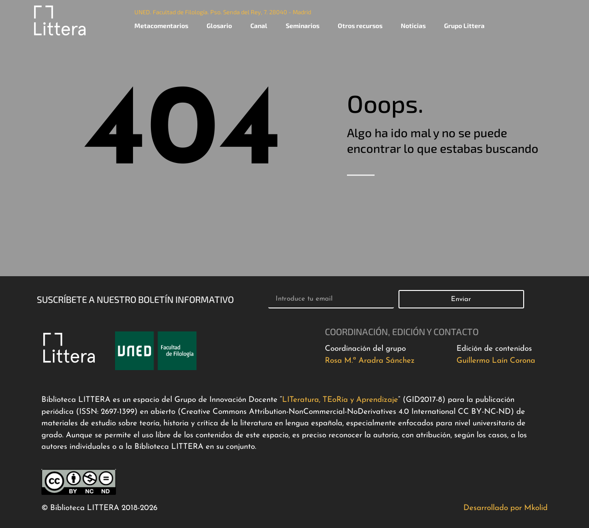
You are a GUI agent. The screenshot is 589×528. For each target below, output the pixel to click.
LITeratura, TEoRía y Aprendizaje (340, 400)
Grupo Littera (464, 25)
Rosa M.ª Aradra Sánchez (370, 361)
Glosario (219, 25)
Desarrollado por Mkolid (505, 508)
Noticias (413, 25)
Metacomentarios (161, 25)
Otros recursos (360, 25)
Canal (258, 25)
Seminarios (302, 25)
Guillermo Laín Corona (495, 361)
